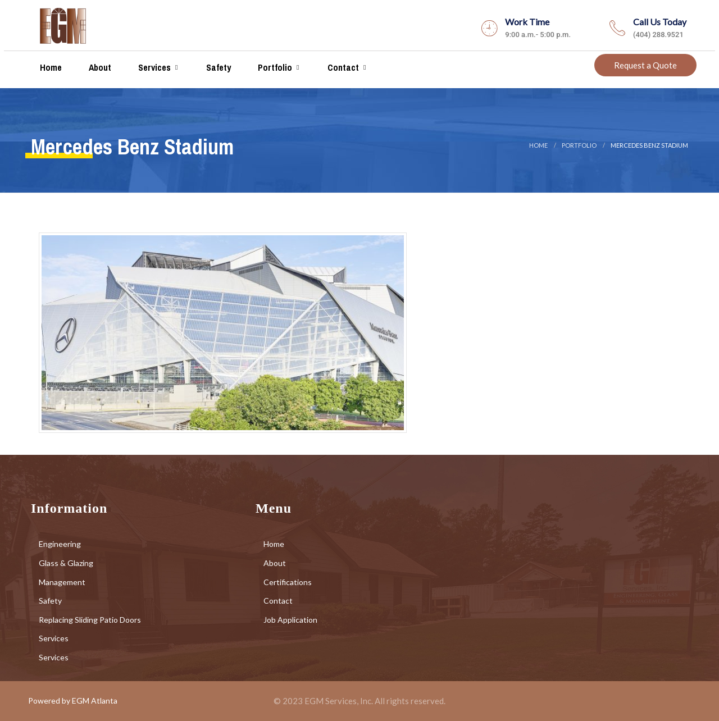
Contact (342, 67)
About (99, 67)
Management (62, 582)
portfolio (579, 145)
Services (153, 67)
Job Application (290, 619)
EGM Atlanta (94, 700)
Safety (217, 67)
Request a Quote (645, 65)
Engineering (60, 544)
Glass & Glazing (66, 563)
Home (50, 67)
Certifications (287, 582)
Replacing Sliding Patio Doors (90, 619)
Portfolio (274, 67)
